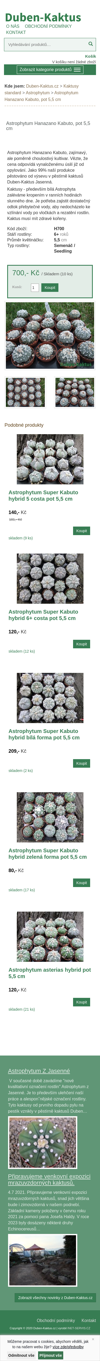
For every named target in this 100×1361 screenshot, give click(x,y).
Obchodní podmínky (56, 1320)
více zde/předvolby (68, 1347)
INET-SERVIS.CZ (78, 1328)
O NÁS (12, 26)
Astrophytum (38, 93)
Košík (90, 56)
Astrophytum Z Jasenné (39, 1071)
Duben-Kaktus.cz (42, 86)
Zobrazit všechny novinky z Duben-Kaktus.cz (55, 1298)
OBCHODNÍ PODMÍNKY (48, 26)
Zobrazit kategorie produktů (50, 70)
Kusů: (17, 287)
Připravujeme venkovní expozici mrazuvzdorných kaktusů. (49, 1179)
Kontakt (89, 1320)
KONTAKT (16, 32)
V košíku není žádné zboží (74, 62)
